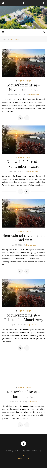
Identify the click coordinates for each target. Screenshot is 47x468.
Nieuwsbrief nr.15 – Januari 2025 (23, 394)
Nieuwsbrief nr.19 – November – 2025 (23, 87)
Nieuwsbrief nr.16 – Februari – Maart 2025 (23, 317)
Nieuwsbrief (24, 81)
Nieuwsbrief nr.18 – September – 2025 (23, 164)
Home (4, 39)
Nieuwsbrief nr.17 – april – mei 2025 (23, 237)
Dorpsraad (34, 94)
